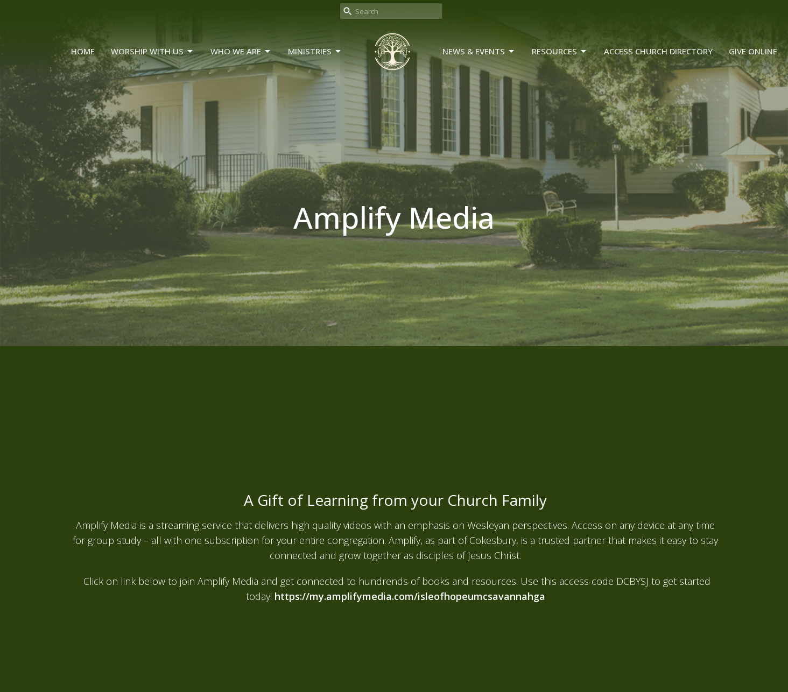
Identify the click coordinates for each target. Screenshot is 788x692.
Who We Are (241, 51)
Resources (560, 51)
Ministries (315, 51)
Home (83, 51)
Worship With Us (152, 51)
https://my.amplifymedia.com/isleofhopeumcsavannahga (410, 596)
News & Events (479, 51)
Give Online (753, 51)
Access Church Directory (658, 51)
